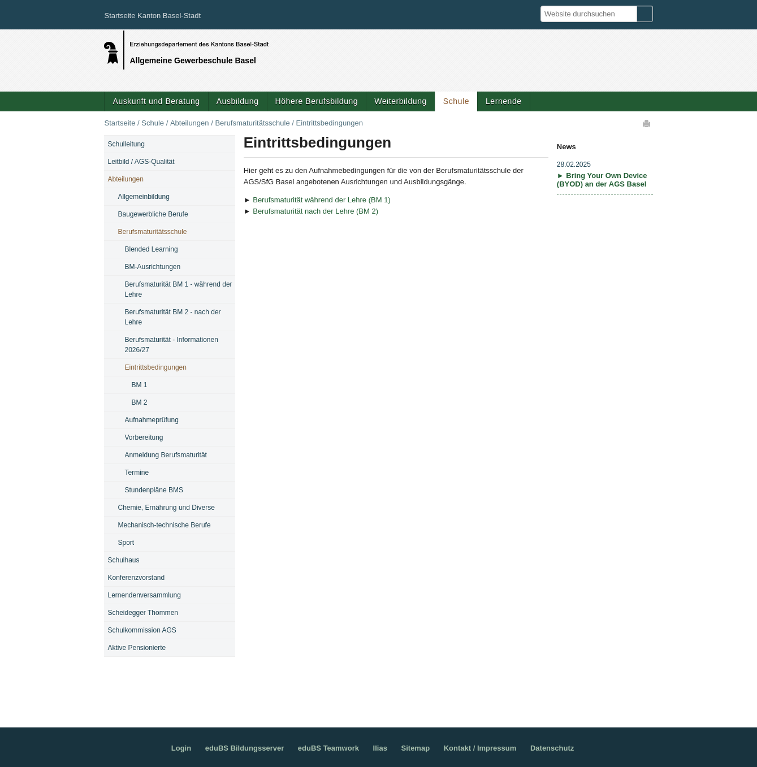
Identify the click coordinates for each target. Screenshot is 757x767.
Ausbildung (238, 101)
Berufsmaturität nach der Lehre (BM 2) (315, 211)
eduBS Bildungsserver (244, 748)
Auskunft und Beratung (156, 101)
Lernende (504, 101)
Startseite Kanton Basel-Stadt (152, 15)
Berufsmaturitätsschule (252, 123)
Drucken (647, 123)
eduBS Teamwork (328, 748)
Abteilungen (189, 123)
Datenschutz (552, 748)
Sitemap (415, 748)
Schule (456, 101)
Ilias (380, 748)
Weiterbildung (400, 101)
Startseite (119, 123)
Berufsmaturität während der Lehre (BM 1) (322, 200)
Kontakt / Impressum (480, 748)
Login (181, 748)
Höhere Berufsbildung (316, 101)
